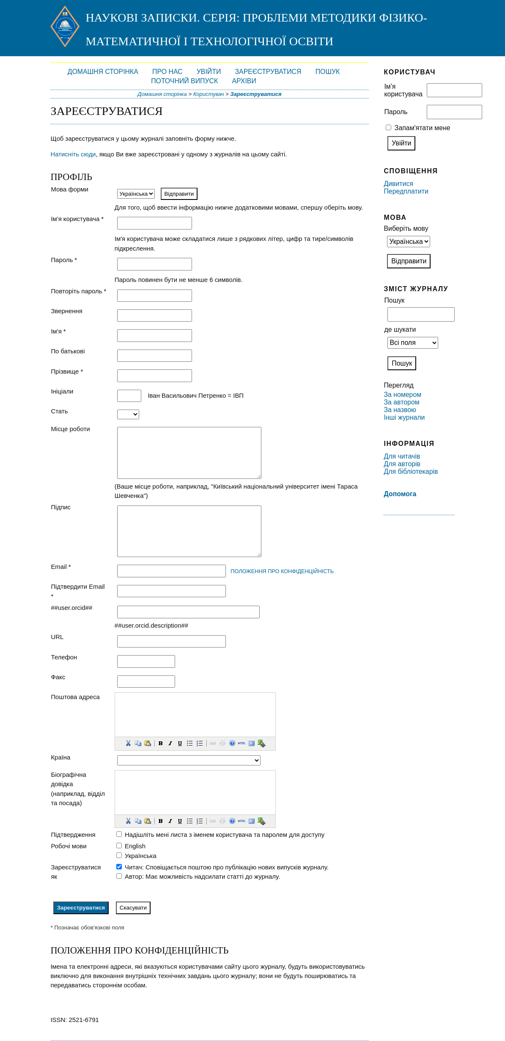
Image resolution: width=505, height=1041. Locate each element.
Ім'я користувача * (77, 218)
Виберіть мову (406, 228)
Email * (61, 566)
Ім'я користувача (403, 90)
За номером (402, 394)
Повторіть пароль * (78, 291)
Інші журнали (404, 417)
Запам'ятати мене (422, 127)
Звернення (66, 310)
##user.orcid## (71, 607)
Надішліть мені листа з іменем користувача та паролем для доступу (224, 834)
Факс (58, 676)
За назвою (400, 409)
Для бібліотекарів (411, 471)
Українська (140, 855)
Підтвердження (73, 834)
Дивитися (398, 183)
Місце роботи (70, 428)
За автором (401, 402)
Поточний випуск (184, 81)
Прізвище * (67, 371)
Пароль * (64, 259)
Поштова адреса (75, 696)
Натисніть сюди (73, 154)
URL (57, 636)
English (135, 846)
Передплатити (406, 191)
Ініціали (62, 391)
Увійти (209, 71)
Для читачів (402, 456)
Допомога (400, 493)
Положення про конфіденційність (282, 571)
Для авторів (402, 463)
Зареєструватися (268, 71)
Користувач (208, 94)
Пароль (395, 111)
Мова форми (69, 189)
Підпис (61, 507)
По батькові (68, 351)
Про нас (167, 71)
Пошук (328, 71)
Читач (133, 867)
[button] (128, 743)
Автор (133, 876)
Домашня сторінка (103, 71)
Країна (60, 757)
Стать (59, 411)
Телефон (64, 657)
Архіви (244, 81)
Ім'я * (58, 331)
